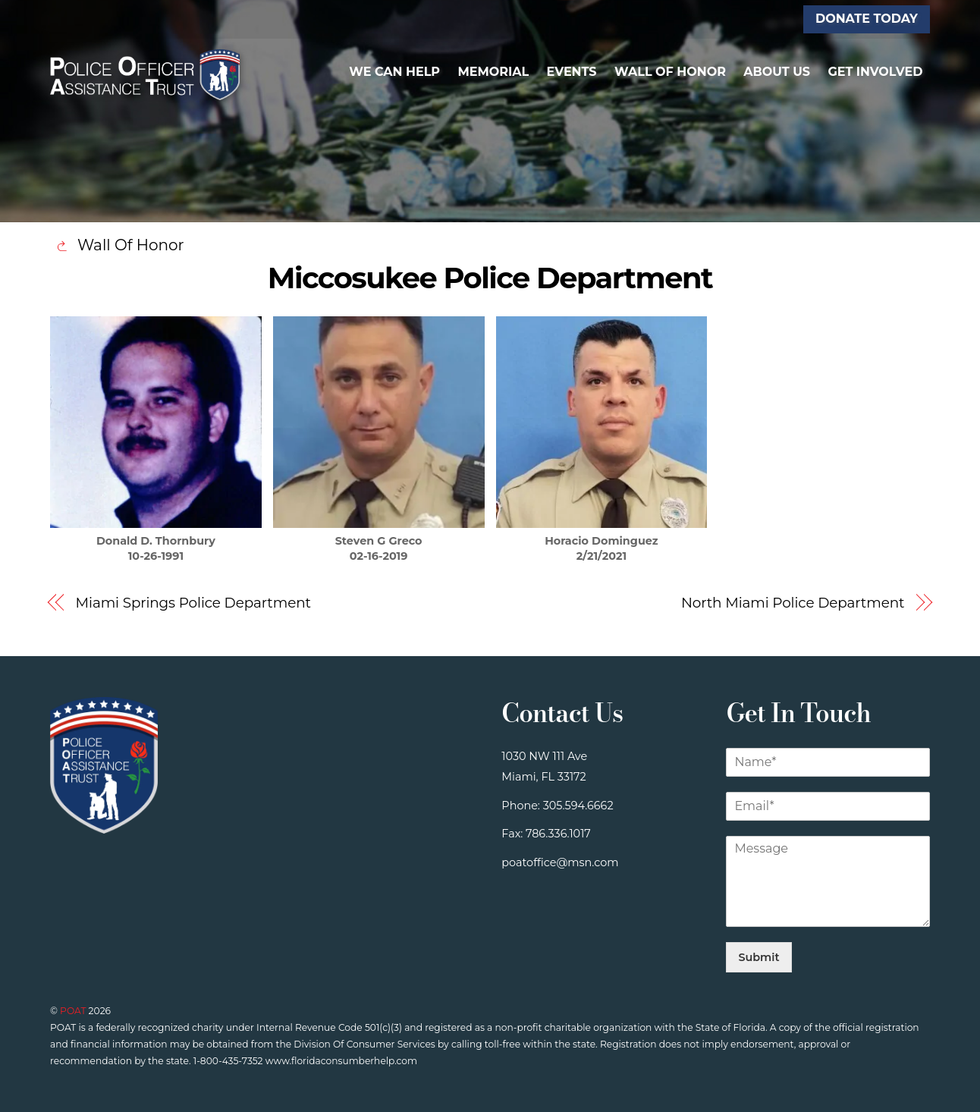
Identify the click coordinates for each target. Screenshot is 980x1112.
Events (572, 71)
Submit (758, 957)
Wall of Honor (670, 71)
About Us (776, 71)
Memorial (493, 71)
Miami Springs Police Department (193, 602)
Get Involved (875, 71)
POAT (73, 1010)
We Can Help (394, 71)
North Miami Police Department (793, 602)
